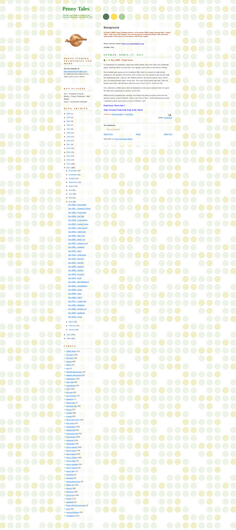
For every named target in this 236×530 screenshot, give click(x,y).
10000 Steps (71, 351)
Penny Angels (71, 447)
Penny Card (70, 450)
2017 (69, 144)
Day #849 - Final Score (77, 255)
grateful (69, 413)
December (73, 171)
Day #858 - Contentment (77, 220)
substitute (70, 502)
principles (70, 474)
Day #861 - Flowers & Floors (79, 208)
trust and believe (72, 512)
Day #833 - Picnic (75, 317)
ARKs (68, 365)
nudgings (69, 440)
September (73, 182)
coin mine (70, 382)
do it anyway (71, 396)
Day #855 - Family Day (77, 232)
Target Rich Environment (76, 505)
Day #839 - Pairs (74, 293)
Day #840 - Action (75, 290)
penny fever (70, 454)
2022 (69, 125)
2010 (69, 335)
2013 (69, 160)
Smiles (69, 498)
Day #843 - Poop (75, 278)
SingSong (70, 492)
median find (70, 430)
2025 (69, 114)
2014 (69, 156)
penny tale (70, 471)
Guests (69, 416)
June (71, 194)
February (72, 326)
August (72, 186)
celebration (70, 379)
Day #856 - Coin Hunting (78, 228)
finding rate (70, 403)
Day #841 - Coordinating (77, 286)
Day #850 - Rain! (75, 251)
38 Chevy (70, 358)
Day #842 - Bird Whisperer (78, 282)
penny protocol (72, 468)
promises (69, 478)
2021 (69, 129)
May (70, 198)
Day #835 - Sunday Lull (77, 309)
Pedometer (70, 444)
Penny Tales (75, 9)
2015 (69, 152)
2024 (69, 117)
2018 (69, 141)
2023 (69, 121)
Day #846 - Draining (76, 266)
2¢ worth (69, 355)
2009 (69, 338)
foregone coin (71, 406)
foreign (69, 409)
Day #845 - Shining (75, 270)
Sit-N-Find (168, 118)
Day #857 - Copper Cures (78, 224)
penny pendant (72, 464)
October (72, 178)
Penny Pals (70, 461)
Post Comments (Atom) (123, 139)
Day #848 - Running (76, 259)
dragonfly (69, 399)
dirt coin (69, 392)
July (70, 190)
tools (68, 509)
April (71, 202)
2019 (69, 137)
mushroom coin (72, 433)
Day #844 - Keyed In (76, 274)
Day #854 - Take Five (76, 236)
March (71, 322)
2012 (69, 164)
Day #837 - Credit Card (77, 301)
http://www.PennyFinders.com (75, 71)
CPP (68, 389)
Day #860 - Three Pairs (77, 212)
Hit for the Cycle (72, 420)
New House (70, 437)
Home (138, 134)
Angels (69, 361)
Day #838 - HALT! (75, 297)
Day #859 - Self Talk (76, 216)
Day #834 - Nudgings (76, 313)
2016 (69, 148)
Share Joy (70, 485)
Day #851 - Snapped (76, 247)
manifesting (70, 427)
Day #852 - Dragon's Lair (78, 243)
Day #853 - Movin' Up (76, 239)
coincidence (70, 385)
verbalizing (70, 516)
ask (67, 368)
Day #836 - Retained (76, 305)
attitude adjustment (73, 375)
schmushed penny (73, 481)
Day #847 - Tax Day (76, 263)
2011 (69, 168)
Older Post (168, 134)
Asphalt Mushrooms (74, 372)
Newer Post (108, 134)
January (72, 330)
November (73, 175)
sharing (69, 488)
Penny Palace (71, 457)
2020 (69, 133)
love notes (70, 423)
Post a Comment (113, 129)
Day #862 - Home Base (77, 205)
